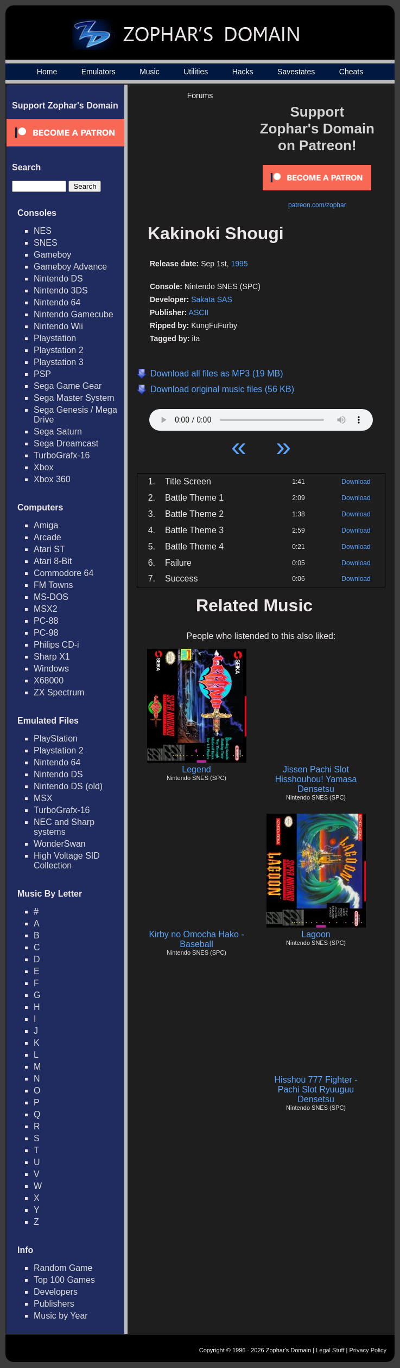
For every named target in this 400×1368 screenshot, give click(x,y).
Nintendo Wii (58, 326)
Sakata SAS (211, 299)
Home (47, 71)
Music (149, 71)
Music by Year (61, 1315)
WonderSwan (60, 843)
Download (355, 481)
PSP (42, 374)
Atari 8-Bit (53, 561)
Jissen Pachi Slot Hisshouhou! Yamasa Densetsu (316, 779)
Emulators (98, 71)
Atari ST (49, 549)
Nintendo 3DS (61, 290)
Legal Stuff (330, 1350)
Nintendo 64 (57, 302)
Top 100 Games (64, 1279)
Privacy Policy (368, 1350)
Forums (200, 95)
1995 (239, 263)
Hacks (242, 71)
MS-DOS (51, 597)
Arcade (47, 537)
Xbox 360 (52, 479)
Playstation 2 (59, 350)
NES (43, 230)
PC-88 (46, 620)
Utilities (195, 71)
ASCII (199, 312)
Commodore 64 (63, 573)
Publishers (54, 1303)
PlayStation (56, 738)
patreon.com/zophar (317, 205)
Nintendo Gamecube (73, 314)
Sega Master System (74, 397)
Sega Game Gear (67, 386)
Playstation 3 (59, 362)
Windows (51, 668)
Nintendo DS (58, 278)
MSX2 (46, 608)
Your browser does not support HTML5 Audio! (261, 417)
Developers (56, 1291)
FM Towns (53, 585)
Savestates (296, 71)
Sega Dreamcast (66, 443)
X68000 (49, 680)
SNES (46, 242)
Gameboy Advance (70, 266)
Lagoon (315, 934)
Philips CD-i (56, 644)
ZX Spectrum (59, 692)
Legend (196, 769)
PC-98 (46, 632)
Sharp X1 (52, 656)
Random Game (63, 1268)
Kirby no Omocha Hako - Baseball (196, 939)
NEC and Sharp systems (64, 826)
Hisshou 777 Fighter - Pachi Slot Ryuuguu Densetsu (316, 1089)
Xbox (43, 467)
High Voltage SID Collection (67, 860)
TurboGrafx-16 (62, 455)
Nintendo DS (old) (68, 786)
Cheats (351, 71)
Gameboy (52, 254)
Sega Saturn (58, 431)
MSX (43, 798)
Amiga (46, 525)
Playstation (55, 338)
